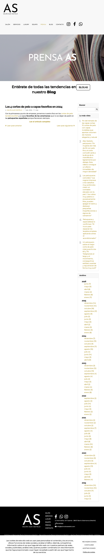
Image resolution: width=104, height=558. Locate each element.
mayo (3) (87, 357)
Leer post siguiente (66, 126)
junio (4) (87, 406)
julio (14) (87, 404)
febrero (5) (88, 330)
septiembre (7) (90, 428)
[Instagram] (68, 25)
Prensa (43, 24)
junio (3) (87, 496)
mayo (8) (87, 439)
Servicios (16, 24)
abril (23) (87, 360)
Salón (7, 24)
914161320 (60, 523)
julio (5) (87, 317)
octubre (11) (89, 491)
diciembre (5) (89, 455)
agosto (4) (88, 376)
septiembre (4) (90, 374)
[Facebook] (74, 24)
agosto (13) (88, 466)
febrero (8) (88, 295)
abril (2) (87, 325)
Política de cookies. (89, 552)
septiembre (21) (90, 311)
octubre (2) (88, 425)
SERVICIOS (49, 516)
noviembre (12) (90, 368)
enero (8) (88, 333)
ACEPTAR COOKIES (89, 548)
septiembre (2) (90, 398)
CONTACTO (49, 528)
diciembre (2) (89, 420)
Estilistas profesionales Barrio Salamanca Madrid (20, 535)
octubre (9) (88, 344)
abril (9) (87, 477)
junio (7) (87, 284)
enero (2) (87, 414)
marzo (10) (88, 444)
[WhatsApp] (80, 25)
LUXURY (48, 519)
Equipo (35, 24)
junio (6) (87, 436)
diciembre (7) (89, 338)
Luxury (26, 24)
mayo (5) (87, 382)
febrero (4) (88, 480)
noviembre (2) (90, 423)
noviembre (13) (90, 341)
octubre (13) (89, 371)
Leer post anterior (13, 126)
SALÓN (47, 513)
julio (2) (87, 379)
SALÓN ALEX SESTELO (14, 110)
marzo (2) (88, 292)
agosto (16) (88, 349)
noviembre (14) (90, 306)
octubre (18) (89, 308)
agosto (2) (88, 401)
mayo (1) (87, 499)
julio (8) (87, 434)
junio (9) (87, 319)
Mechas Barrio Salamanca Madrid (82, 535)
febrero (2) (88, 412)
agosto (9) (88, 314)
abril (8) (87, 289)
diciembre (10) (90, 485)
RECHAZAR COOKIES (89, 542)
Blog (51, 24)
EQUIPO (48, 522)
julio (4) (87, 352)
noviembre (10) (90, 488)
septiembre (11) (90, 346)
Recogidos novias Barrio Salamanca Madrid (53, 535)
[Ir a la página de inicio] (10, 7)
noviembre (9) (90, 458)
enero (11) (88, 297)
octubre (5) (88, 461)
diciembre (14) (90, 303)
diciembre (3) (89, 366)
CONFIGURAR (89, 545)
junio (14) (88, 355)
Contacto (60, 24)
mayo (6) (87, 287)
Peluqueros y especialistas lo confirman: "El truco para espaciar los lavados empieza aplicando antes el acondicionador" (89, 228)
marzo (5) (88, 327)
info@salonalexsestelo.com (66, 526)
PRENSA (48, 525)
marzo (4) (88, 387)
